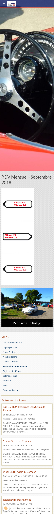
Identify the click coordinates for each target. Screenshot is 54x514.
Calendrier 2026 (10, 376)
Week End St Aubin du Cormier (19, 471)
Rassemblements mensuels (16, 366)
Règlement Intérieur (12, 371)
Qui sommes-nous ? (12, 342)
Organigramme (10, 347)
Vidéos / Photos (10, 361)
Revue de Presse (10, 390)
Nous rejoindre (10, 356)
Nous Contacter (10, 352)
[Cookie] (6, 508)
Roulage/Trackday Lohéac (17, 499)
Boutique (7, 380)
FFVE (5, 385)
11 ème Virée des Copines (17, 441)
